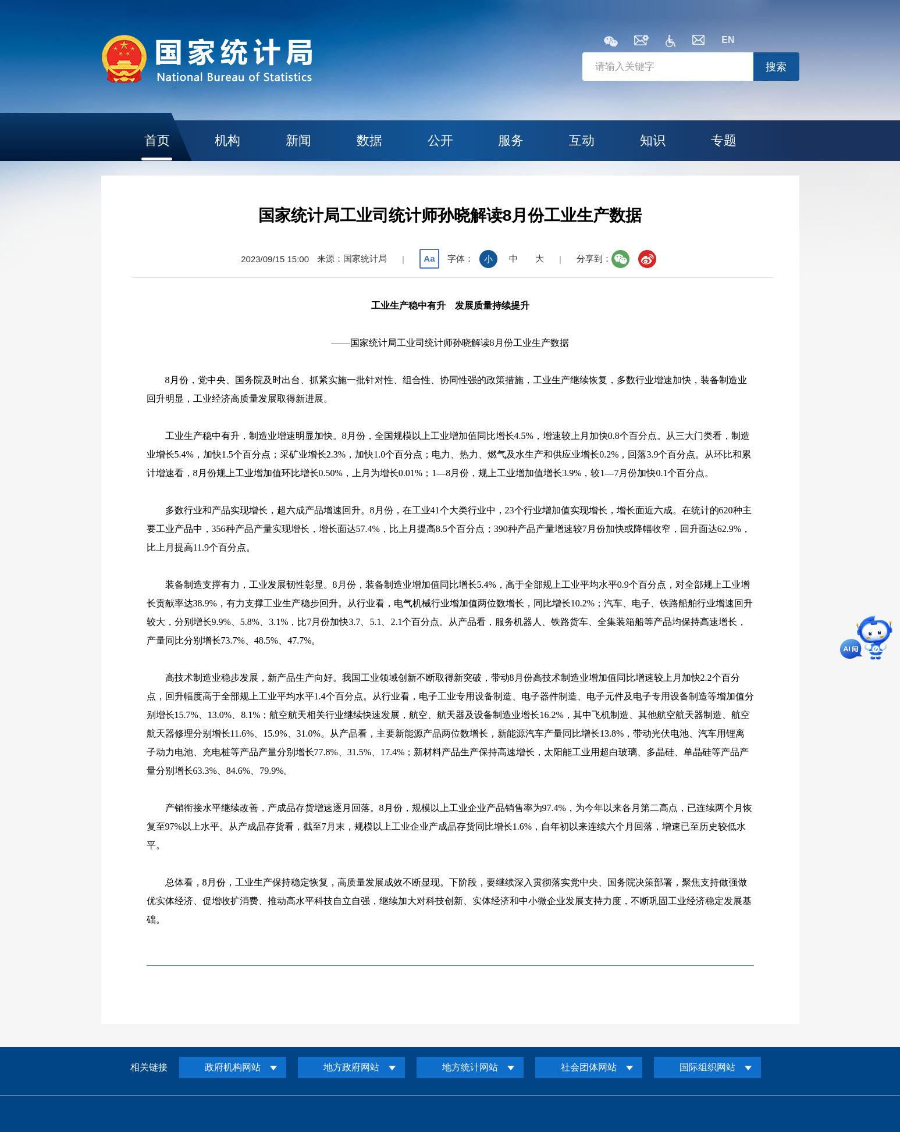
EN (727, 40)
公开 (440, 140)
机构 (227, 140)
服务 (511, 140)
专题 (724, 140)
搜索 (776, 67)
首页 (157, 140)
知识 (653, 140)
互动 (582, 140)
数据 (369, 140)
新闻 (298, 140)
